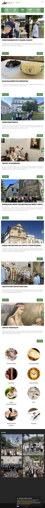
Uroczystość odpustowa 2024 (14, 286)
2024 (6, 10)
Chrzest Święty (11, 363)
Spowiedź (11, 383)
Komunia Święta (34, 363)
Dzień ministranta (10, 122)
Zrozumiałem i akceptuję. (25, 504)
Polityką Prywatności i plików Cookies (28, 500)
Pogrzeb (33, 423)
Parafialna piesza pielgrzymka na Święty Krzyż (22, 204)
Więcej (40, 53)
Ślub (33, 402)
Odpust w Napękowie (11, 163)
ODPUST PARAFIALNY (10, 328)
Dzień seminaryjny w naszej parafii (17, 40)
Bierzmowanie (33, 383)
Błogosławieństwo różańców (15, 81)
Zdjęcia (5, 53)
